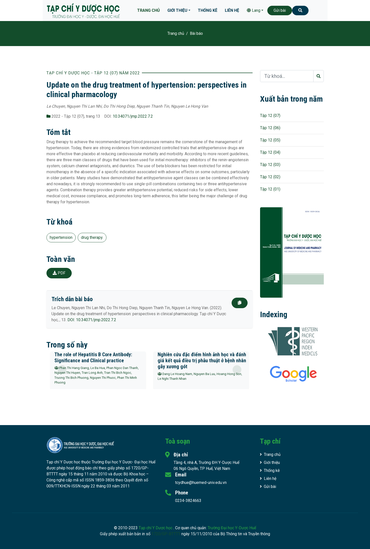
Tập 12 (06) (270, 127)
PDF (59, 273)
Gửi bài (280, 10)
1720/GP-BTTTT (165, 533)
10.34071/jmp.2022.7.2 (133, 116)
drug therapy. (92, 237)
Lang (253, 10)
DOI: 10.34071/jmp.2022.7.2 (91, 319)
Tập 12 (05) (270, 140)
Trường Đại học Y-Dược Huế (232, 527)
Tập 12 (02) (270, 176)
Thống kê (207, 10)
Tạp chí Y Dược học (156, 527)
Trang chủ (148, 10)
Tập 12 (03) (270, 164)
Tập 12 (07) (270, 115)
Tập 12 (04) (270, 152)
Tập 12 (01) (270, 189)
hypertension (61, 237)
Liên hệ (232, 10)
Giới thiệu (177, 10)
